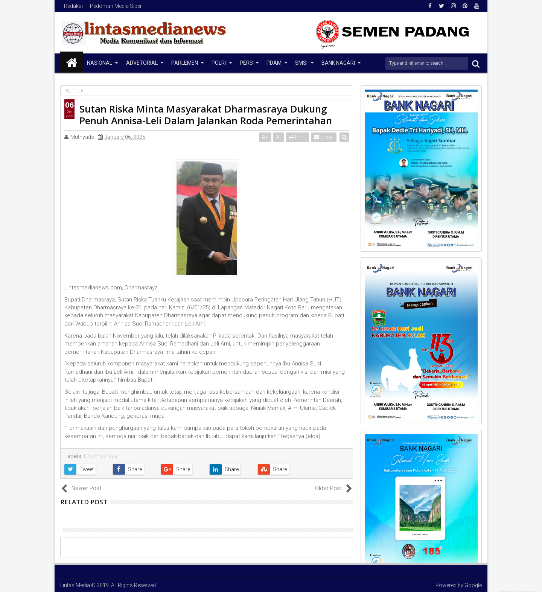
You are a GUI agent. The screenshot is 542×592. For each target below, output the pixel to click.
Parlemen (184, 63)
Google (473, 585)
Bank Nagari (338, 63)
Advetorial (142, 63)
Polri (219, 63)
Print (297, 137)
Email (324, 137)
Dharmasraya (100, 456)
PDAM (274, 63)
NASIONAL (99, 63)
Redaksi (73, 6)
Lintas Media (75, 585)
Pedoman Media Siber (116, 6)
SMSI (301, 63)
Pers (246, 63)
